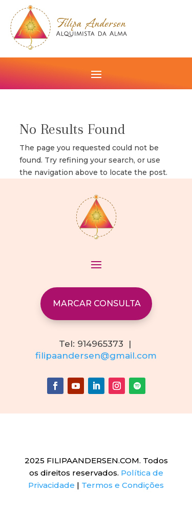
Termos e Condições (122, 485)
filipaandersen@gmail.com (96, 355)
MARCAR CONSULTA (97, 303)
